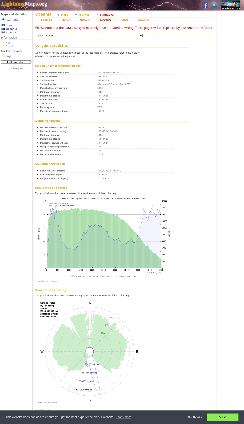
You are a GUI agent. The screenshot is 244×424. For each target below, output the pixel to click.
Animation (18, 68)
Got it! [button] (223, 417)
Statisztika (107, 14)
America (11, 32)
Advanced (143, 20)
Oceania (11, 29)
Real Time (12, 19)
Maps (64, 14)
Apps (9, 42)
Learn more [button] (123, 417)
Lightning (46, 20)
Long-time (105, 20)
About (9, 46)
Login (9, 56)
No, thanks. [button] (195, 417)
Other (124, 20)
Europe (10, 25)
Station (66, 20)
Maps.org (24, 4)
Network (85, 20)
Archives (83, 14)
